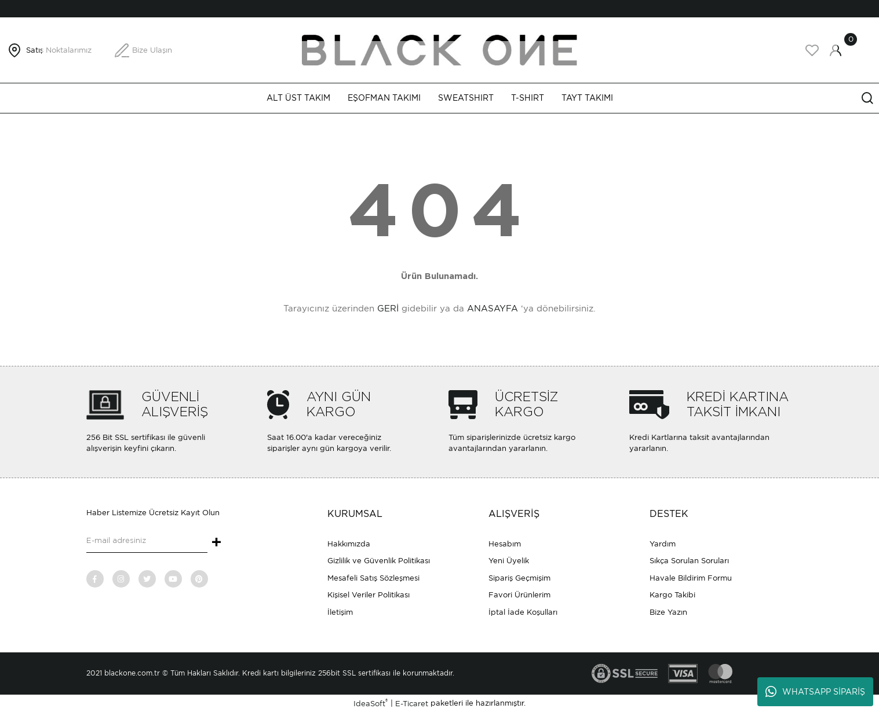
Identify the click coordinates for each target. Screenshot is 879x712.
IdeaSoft (370, 703)
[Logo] (440, 49)
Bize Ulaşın (152, 50)
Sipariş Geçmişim (519, 578)
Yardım (663, 543)
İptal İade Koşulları (522, 612)
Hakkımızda (348, 543)
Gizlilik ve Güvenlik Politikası (378, 560)
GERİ (388, 308)
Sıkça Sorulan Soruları (689, 560)
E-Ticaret (411, 703)
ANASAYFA (492, 308)
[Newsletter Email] (146, 541)
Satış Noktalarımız (59, 50)
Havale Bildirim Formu (691, 578)
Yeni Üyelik (508, 560)
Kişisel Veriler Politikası (368, 594)
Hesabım (504, 543)
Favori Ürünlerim (519, 594)
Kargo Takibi (672, 594)
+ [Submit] (216, 543)
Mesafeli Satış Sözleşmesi (373, 578)
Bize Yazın (668, 612)
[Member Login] (835, 50)
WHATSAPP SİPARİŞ (815, 691)
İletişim (340, 612)
